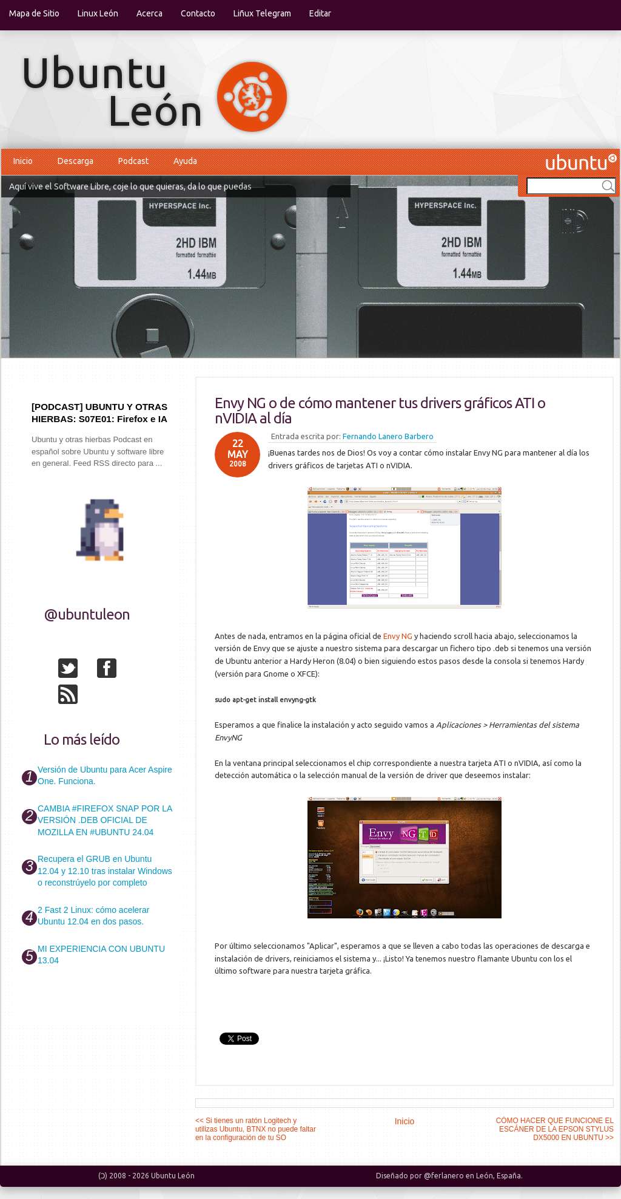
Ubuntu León (173, 1176)
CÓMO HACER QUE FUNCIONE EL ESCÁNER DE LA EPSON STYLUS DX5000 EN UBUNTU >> (555, 1129)
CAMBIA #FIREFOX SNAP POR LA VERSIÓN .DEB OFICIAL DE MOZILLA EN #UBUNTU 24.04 (105, 820)
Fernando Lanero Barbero (388, 436)
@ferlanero (444, 1176)
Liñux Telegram (262, 13)
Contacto (198, 13)
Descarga (75, 161)
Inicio (23, 161)
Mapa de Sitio (34, 13)
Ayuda (185, 161)
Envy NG (397, 636)
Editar (320, 13)
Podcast (133, 161)
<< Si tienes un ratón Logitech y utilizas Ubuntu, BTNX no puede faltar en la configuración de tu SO (255, 1129)
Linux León (98, 13)
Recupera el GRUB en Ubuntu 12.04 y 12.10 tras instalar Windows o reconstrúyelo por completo (105, 870)
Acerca (149, 13)
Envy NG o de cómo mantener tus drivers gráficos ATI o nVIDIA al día (380, 410)
